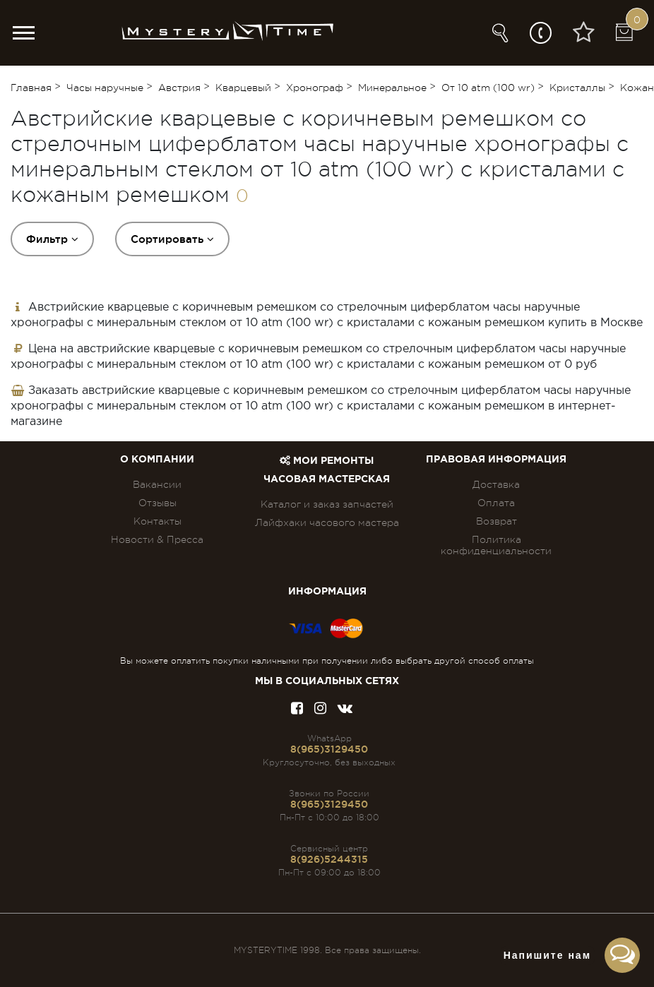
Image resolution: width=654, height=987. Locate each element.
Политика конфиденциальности (496, 545)
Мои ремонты (327, 461)
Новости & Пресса (157, 539)
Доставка (496, 484)
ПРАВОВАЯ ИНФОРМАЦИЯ (496, 459)
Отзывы (157, 502)
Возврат (496, 521)
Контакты (157, 521)
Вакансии (157, 484)
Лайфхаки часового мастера (327, 522)
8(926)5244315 (329, 859)
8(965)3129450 (329, 749)
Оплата (496, 502)
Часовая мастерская (326, 479)
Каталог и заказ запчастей (327, 504)
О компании (157, 459)
